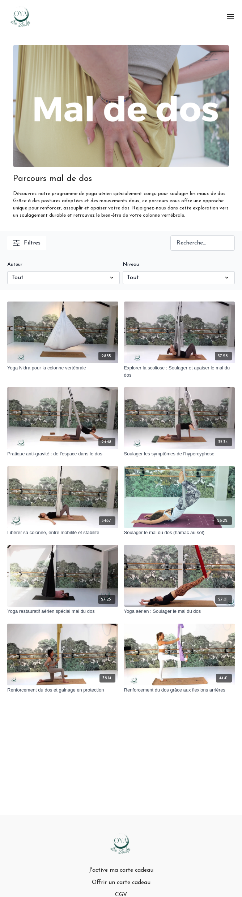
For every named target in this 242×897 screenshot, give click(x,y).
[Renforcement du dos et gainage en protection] (62, 690)
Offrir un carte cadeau (121, 882)
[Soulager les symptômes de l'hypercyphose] (179, 454)
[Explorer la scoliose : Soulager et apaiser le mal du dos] (179, 371)
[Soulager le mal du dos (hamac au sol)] (179, 532)
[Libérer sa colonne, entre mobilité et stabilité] (62, 532)
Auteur (14, 264)
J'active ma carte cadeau (121, 870)
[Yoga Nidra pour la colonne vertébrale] (62, 368)
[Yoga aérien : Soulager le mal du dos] (179, 611)
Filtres (27, 243)
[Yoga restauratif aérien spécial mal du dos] (62, 611)
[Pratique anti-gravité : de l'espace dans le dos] (62, 454)
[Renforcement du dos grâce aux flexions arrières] (179, 690)
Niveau (131, 264)
